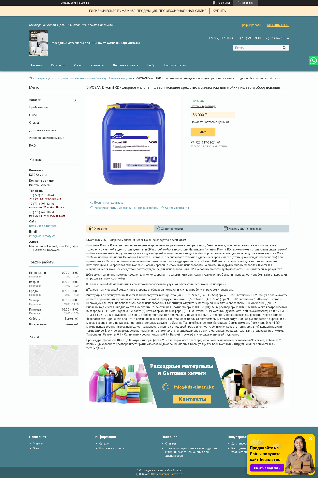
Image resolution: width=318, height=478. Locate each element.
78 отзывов (224, 2)
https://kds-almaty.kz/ (43, 226)
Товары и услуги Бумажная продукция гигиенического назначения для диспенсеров (191, 452)
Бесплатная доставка (109, 202)
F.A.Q (150, 65)
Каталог (56, 65)
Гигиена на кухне (120, 78)
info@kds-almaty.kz (42, 236)
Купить (202, 132)
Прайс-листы (38, 107)
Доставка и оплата (125, 65)
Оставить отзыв (278, 24)
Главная (36, 65)
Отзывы (34, 122)
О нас (78, 65)
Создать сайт (68, 2)
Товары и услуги (46, 78)
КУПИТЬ (219, 11)
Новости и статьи (174, 65)
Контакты (97, 65)
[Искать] (284, 48)
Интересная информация (46, 138)
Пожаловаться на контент (167, 474)
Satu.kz (177, 470)
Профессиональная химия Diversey (83, 78)
